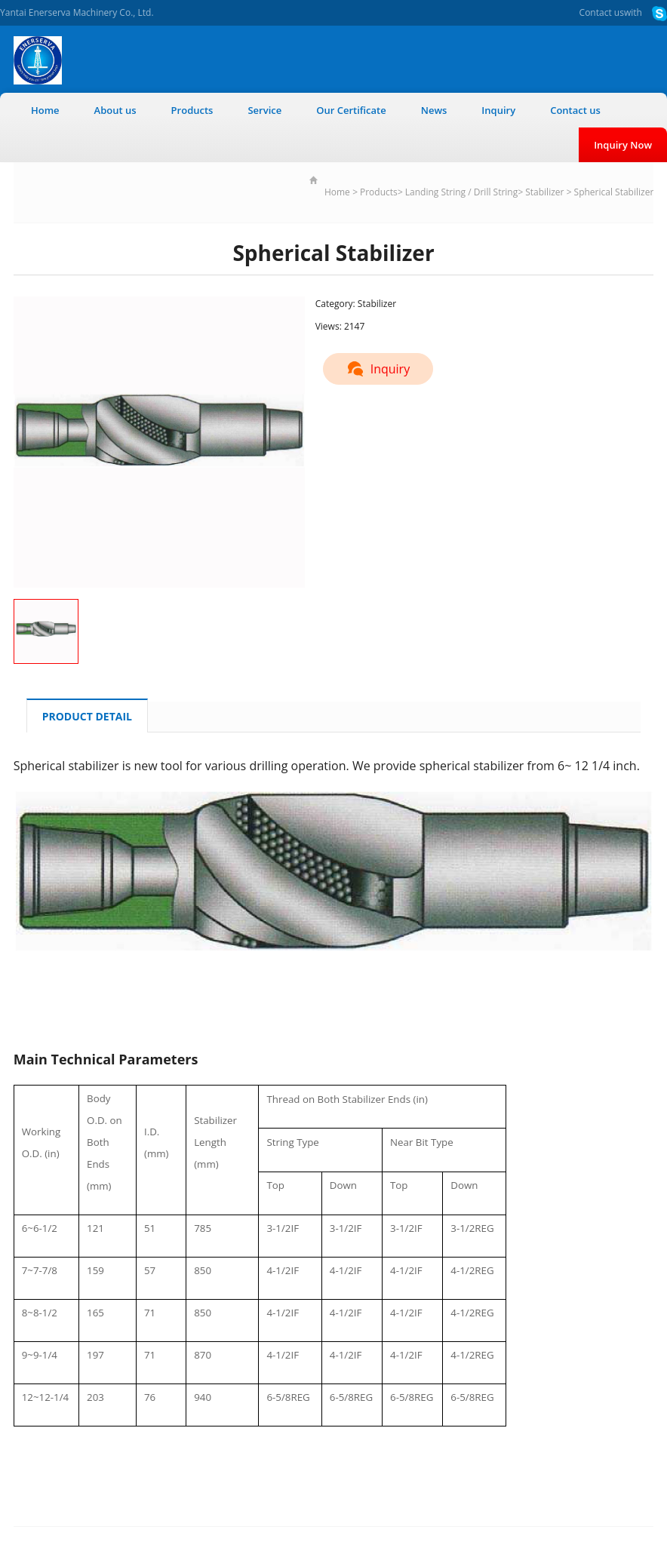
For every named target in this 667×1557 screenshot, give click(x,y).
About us (115, 110)
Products (192, 110)
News (434, 110)
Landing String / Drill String (461, 192)
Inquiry (498, 110)
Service (264, 110)
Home (45, 110)
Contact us (601, 12)
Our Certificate (351, 110)
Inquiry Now (623, 145)
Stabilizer (544, 192)
